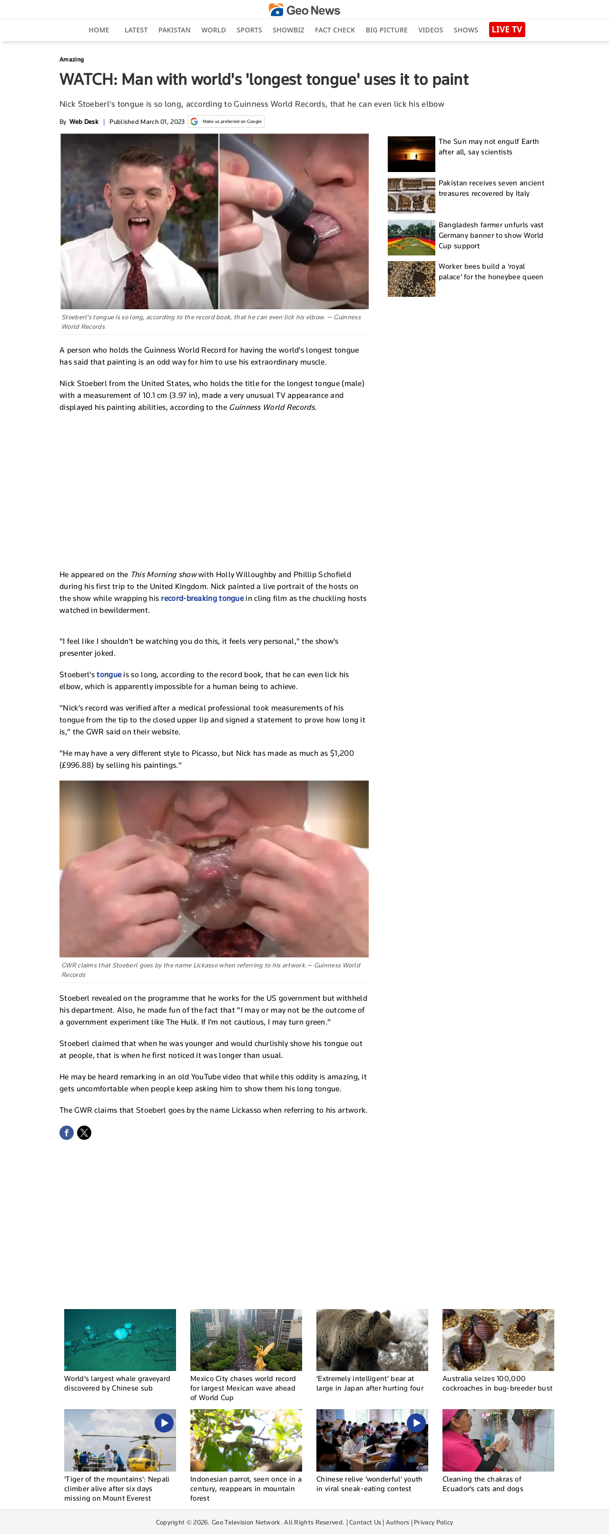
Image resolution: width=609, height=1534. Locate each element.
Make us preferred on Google (226, 121)
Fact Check (335, 29)
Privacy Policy (433, 1522)
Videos (430, 29)
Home (98, 29)
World (213, 29)
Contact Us (365, 1522)
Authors (397, 1522)
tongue (110, 674)
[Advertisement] (214, 489)
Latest (136, 29)
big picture (387, 29)
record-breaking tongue (202, 598)
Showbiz (288, 29)
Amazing (71, 59)
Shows (466, 29)
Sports (249, 29)
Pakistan (174, 29)
